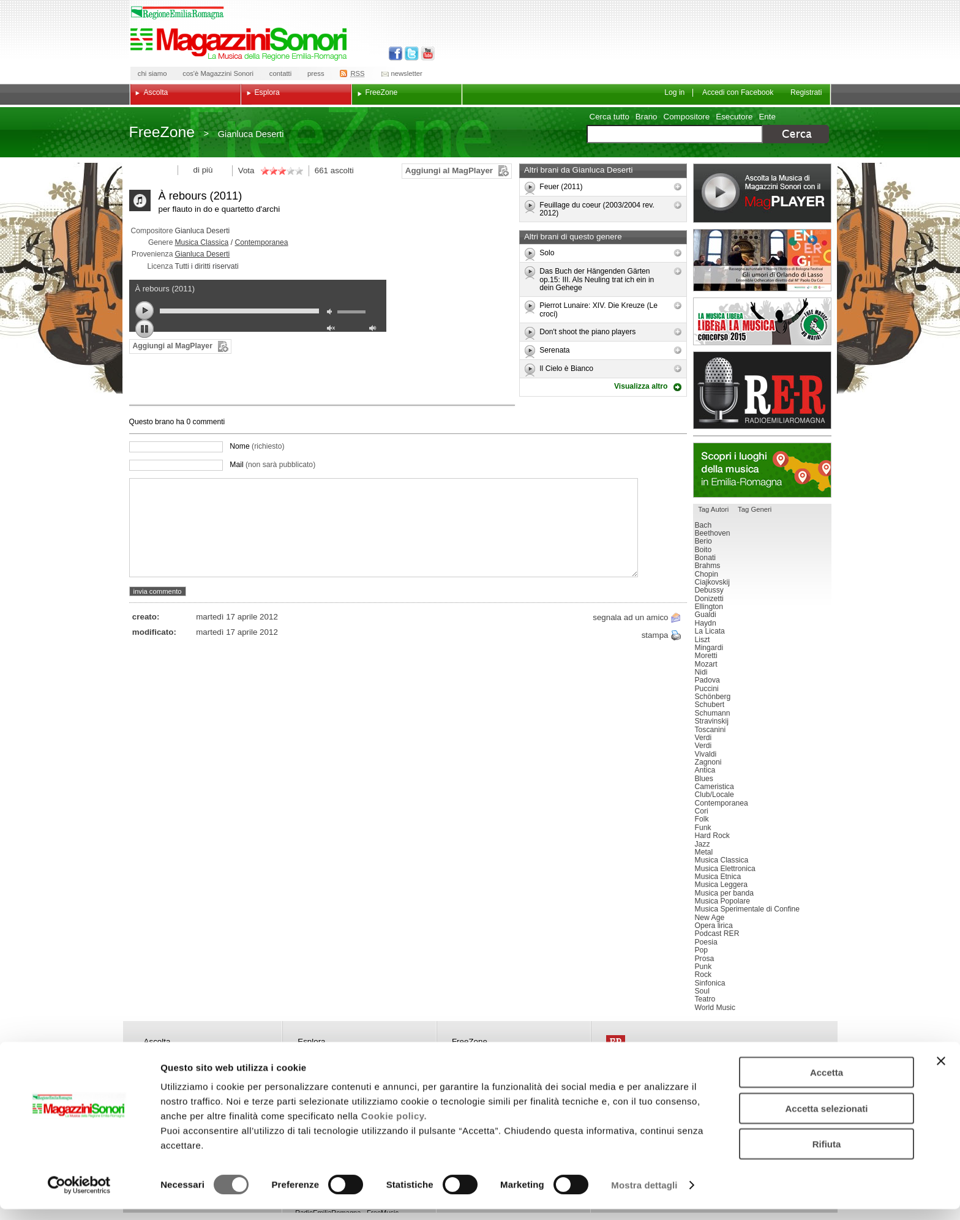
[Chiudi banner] (941, 1072)
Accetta (826, 1083)
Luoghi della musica (762, 470)
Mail (272, 464)
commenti (207, 421)
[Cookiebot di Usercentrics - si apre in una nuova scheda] (79, 1196)
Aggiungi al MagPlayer (449, 170)
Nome (257, 446)
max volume (374, 329)
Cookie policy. (394, 1126)
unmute (332, 329)
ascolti (342, 170)
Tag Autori (713, 509)
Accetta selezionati (826, 1119)
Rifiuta (826, 1155)
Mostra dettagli (644, 1196)
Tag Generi (754, 509)
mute (332, 313)
